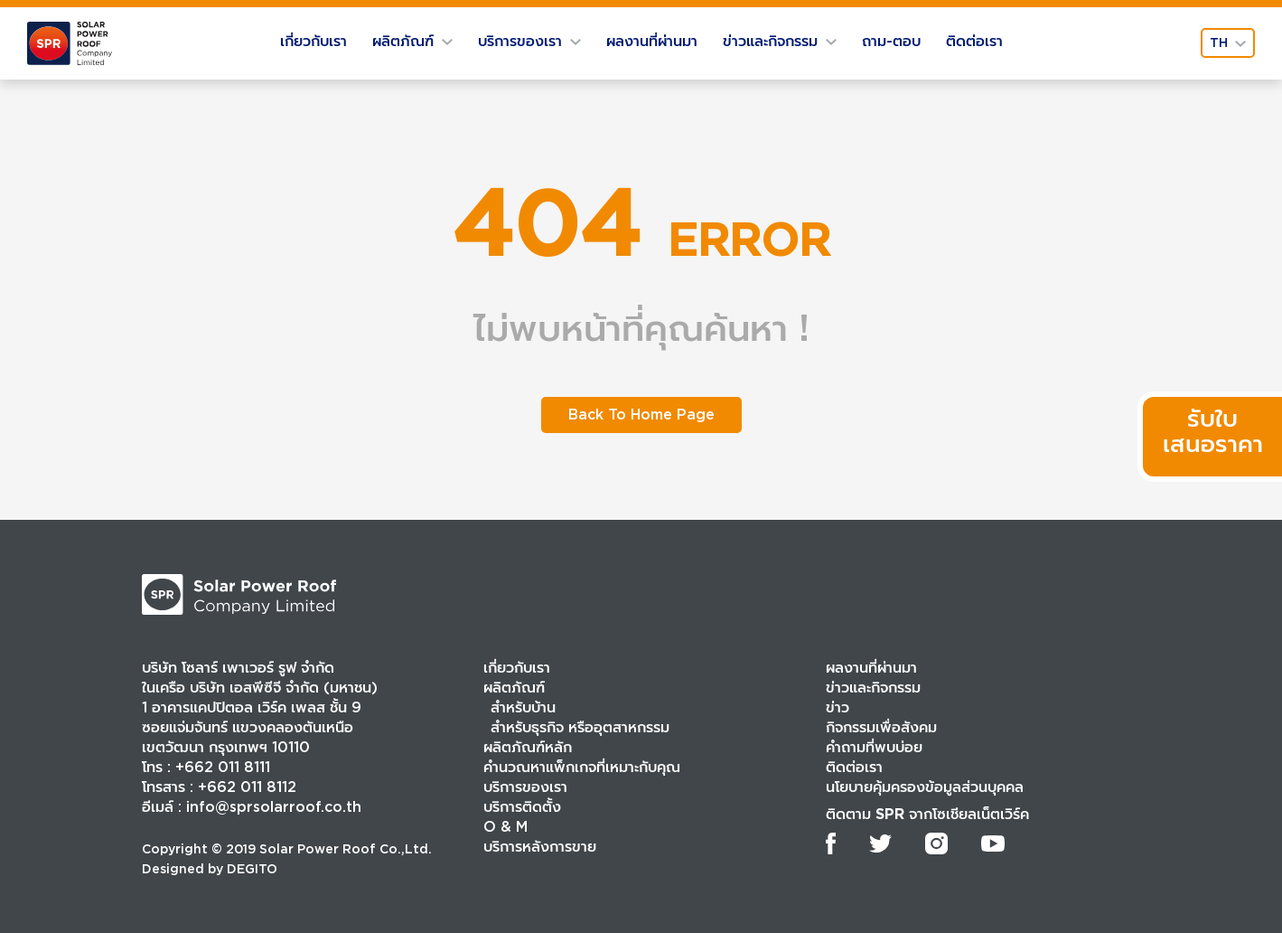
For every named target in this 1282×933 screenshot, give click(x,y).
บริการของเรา (529, 41)
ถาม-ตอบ (891, 41)
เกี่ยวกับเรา (313, 41)
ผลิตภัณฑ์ (412, 41)
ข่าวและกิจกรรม (780, 41)
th (1228, 42)
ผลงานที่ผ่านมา (651, 41)
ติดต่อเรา (974, 41)
